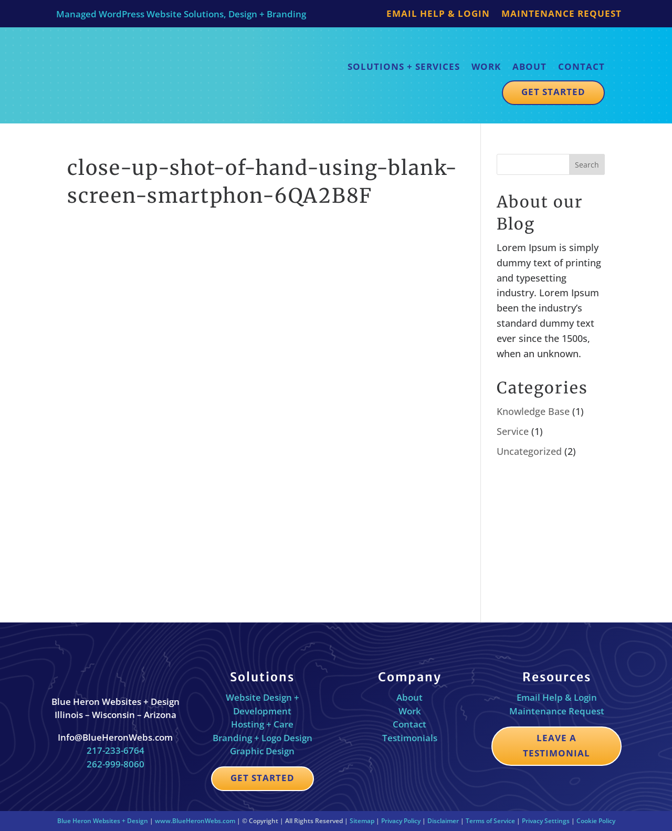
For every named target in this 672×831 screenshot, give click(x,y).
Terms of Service (490, 820)
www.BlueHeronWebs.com (195, 820)
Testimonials (409, 738)
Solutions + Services (404, 66)
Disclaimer (443, 820)
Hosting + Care (262, 724)
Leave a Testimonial (556, 745)
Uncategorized (529, 451)
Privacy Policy (401, 820)
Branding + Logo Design (262, 738)
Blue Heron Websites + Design (102, 820)
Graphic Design (262, 751)
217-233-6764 (115, 750)
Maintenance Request (561, 14)
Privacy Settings (546, 820)
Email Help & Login (438, 14)
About (529, 66)
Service (513, 431)
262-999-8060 (115, 764)
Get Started (553, 92)
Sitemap (362, 820)
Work (486, 66)
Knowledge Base (533, 411)
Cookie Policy (595, 820)
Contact (581, 66)
